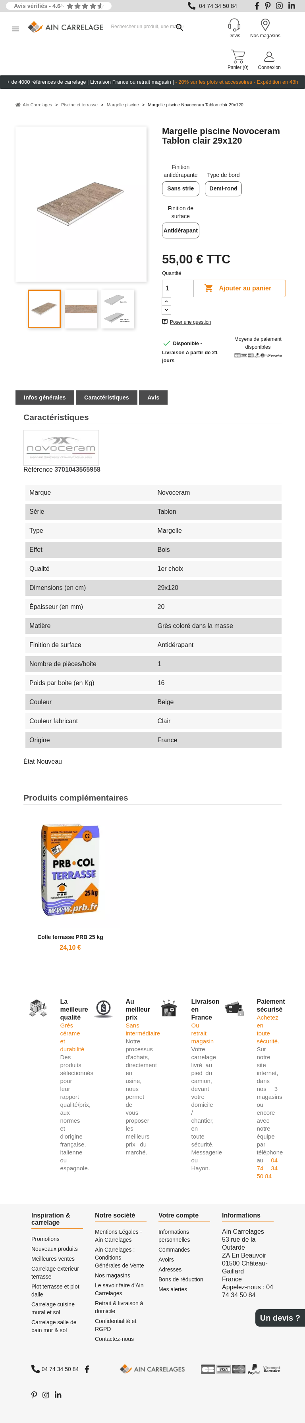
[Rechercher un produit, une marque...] (147, 27)
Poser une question (190, 322)
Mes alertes (172, 1289)
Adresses (169, 1269)
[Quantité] (178, 288)
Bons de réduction (180, 1279)
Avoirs (166, 1259)
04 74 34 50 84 (218, 6)
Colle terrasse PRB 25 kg (70, 937)
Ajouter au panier (237, 288)
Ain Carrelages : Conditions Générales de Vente (119, 1257)
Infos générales (45, 397)
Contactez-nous (114, 1339)
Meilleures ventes (53, 1259)
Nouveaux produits (54, 1249)
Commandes (174, 1249)
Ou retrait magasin (202, 1033)
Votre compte (178, 1215)
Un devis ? (280, 1318)
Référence (38, 469)
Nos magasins (112, 1275)
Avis (153, 397)
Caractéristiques (106, 397)
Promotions (45, 1239)
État (29, 761)
